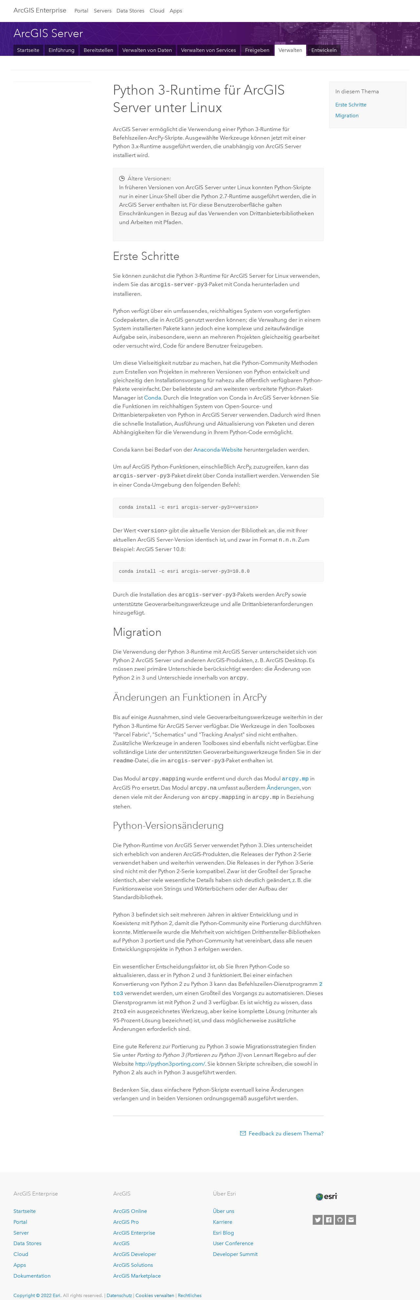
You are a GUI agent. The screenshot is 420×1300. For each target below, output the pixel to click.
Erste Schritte (351, 105)
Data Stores (130, 11)
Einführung (61, 50)
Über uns (223, 1202)
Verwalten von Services (208, 50)
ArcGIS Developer (134, 1245)
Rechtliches (189, 1286)
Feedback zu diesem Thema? (286, 1125)
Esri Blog (223, 1224)
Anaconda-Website (218, 449)
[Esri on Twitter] (318, 1211)
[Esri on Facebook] (329, 1211)
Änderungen (283, 782)
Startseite (28, 50)
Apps (176, 11)
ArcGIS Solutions (133, 1256)
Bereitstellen (98, 50)
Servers (103, 11)
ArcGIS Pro (126, 1213)
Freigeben (257, 50)
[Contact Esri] (351, 1211)
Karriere (222, 1213)
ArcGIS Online (130, 1202)
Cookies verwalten (155, 1286)
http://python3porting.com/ (170, 1055)
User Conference (233, 1235)
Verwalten (290, 50)
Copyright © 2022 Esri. (37, 1286)
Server (21, 1224)
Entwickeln (324, 50)
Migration (347, 115)
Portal (81, 11)
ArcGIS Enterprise (134, 1224)
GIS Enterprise (39, 10)
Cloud (157, 11)
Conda (152, 397)
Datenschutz (119, 1286)
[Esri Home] (326, 1188)
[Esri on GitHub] (340, 1211)
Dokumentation (32, 1267)
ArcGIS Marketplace (137, 1267)
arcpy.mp (295, 774)
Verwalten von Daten (147, 50)
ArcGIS (121, 1235)
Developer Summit (235, 1245)
